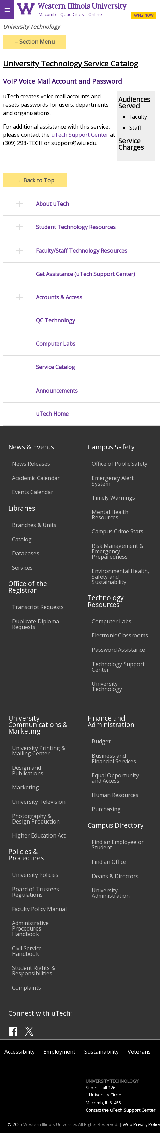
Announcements (57, 390)
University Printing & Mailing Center (38, 750)
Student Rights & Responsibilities (33, 970)
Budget (101, 741)
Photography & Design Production (36, 818)
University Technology (107, 686)
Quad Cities (72, 14)
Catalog (22, 539)
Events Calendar (32, 492)
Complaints (26, 987)
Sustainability (101, 1051)
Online (95, 14)
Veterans (139, 1051)
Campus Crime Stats (117, 531)
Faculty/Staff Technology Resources (81, 251)
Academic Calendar (36, 478)
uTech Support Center (79, 135)
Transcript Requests (38, 607)
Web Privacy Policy (141, 1124)
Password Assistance (118, 650)
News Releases (31, 463)
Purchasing (106, 809)
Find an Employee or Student (118, 844)
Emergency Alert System (113, 480)
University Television (39, 801)
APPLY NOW (143, 15)
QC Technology (55, 320)
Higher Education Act (39, 835)
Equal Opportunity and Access (115, 778)
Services (22, 567)
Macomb (47, 14)
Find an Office (109, 862)
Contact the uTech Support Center (120, 1110)
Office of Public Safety (119, 463)
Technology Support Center (118, 666)
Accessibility (19, 1051)
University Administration (111, 892)
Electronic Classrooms (120, 635)
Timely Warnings (113, 497)
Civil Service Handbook (27, 951)
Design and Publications (27, 770)
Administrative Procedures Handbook (30, 928)
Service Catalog (55, 367)
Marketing (25, 787)
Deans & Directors (115, 876)
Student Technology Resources (76, 227)
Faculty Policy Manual (39, 909)
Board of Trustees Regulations (35, 891)
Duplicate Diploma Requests (35, 624)
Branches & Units (34, 525)
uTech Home (52, 414)
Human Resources (115, 795)
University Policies (35, 875)
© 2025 (15, 1124)
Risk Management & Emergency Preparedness (117, 551)
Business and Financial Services (114, 758)
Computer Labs (55, 344)
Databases (25, 553)
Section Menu (34, 41)
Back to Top (35, 180)
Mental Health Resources (110, 514)
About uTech (52, 204)
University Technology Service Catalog (70, 63)
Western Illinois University (82, 6)
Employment (59, 1051)
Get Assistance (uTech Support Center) (85, 274)
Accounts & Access (59, 297)
